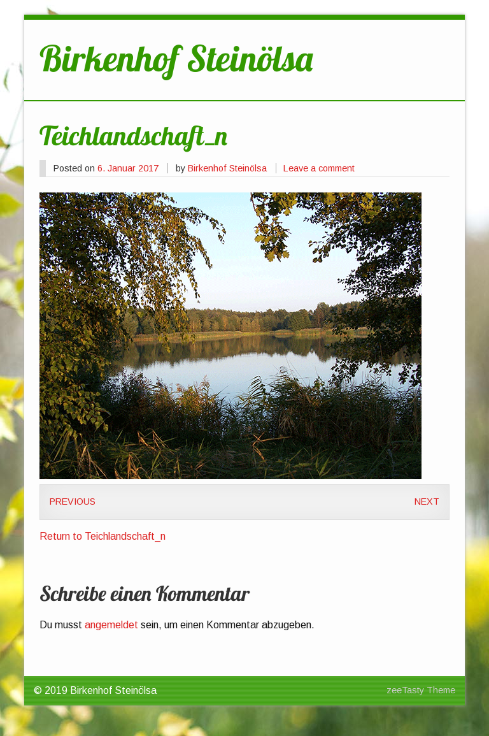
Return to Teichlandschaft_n (102, 536)
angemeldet (111, 624)
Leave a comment (319, 168)
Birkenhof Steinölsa (227, 168)
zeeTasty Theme (420, 690)
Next (427, 501)
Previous (73, 501)
